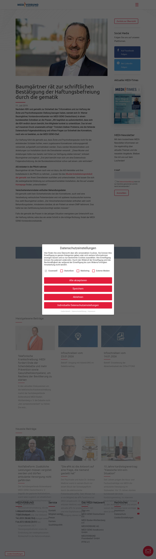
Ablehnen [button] (78, 295)
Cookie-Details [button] (66, 309)
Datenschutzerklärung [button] (79, 309)
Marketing (83, 269)
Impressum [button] (91, 309)
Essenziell (51, 269)
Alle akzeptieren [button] (78, 278)
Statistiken (67, 269)
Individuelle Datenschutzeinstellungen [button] (78, 303)
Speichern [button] (78, 287)
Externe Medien (101, 269)
